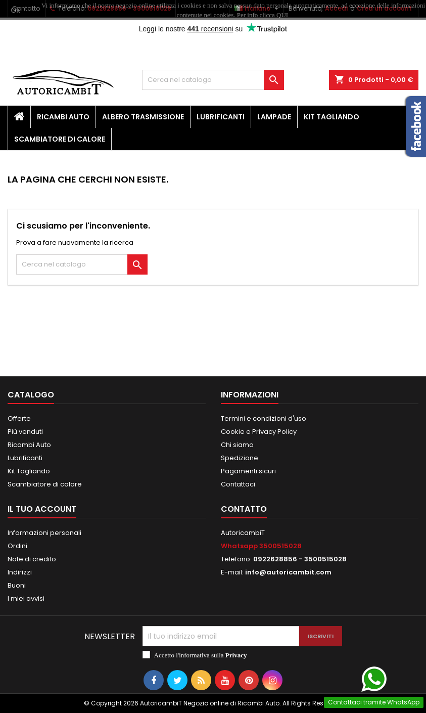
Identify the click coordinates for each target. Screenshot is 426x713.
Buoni (17, 585)
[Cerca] (213, 80)
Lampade (274, 117)
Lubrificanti (221, 117)
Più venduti (25, 431)
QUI (282, 15)
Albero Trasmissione (143, 117)
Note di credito (32, 559)
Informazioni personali (44, 533)
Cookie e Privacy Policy (259, 431)
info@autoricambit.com (288, 572)
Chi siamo (237, 445)
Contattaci (238, 484)
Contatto (244, 509)
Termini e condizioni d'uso (263, 418)
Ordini (17, 546)
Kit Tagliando (331, 117)
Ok (15, 10)
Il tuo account (42, 509)
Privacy (236, 655)
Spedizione (239, 458)
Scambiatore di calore (59, 139)
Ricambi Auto (63, 117)
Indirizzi (20, 572)
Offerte (19, 418)
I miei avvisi (26, 598)
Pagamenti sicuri (248, 471)
